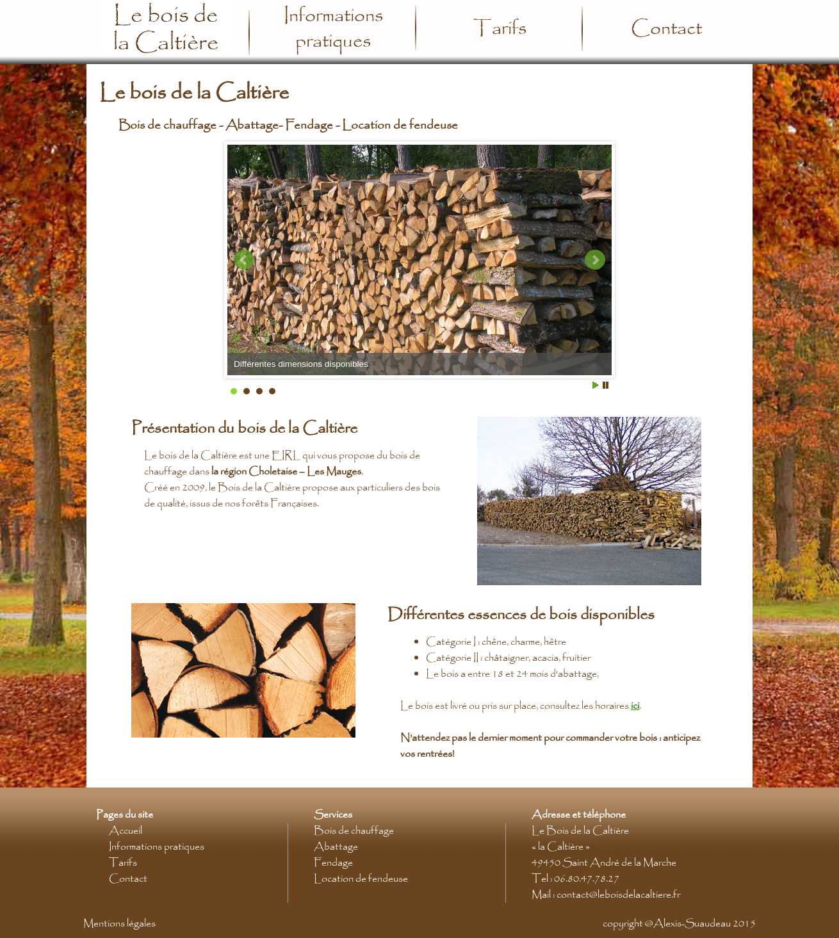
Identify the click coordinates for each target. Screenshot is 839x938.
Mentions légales (119, 924)
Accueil (125, 831)
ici (635, 706)
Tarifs (499, 28)
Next (595, 260)
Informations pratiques (333, 28)
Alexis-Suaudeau (692, 924)
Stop (605, 385)
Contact (666, 28)
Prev (244, 260)
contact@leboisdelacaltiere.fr (618, 895)
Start (595, 385)
